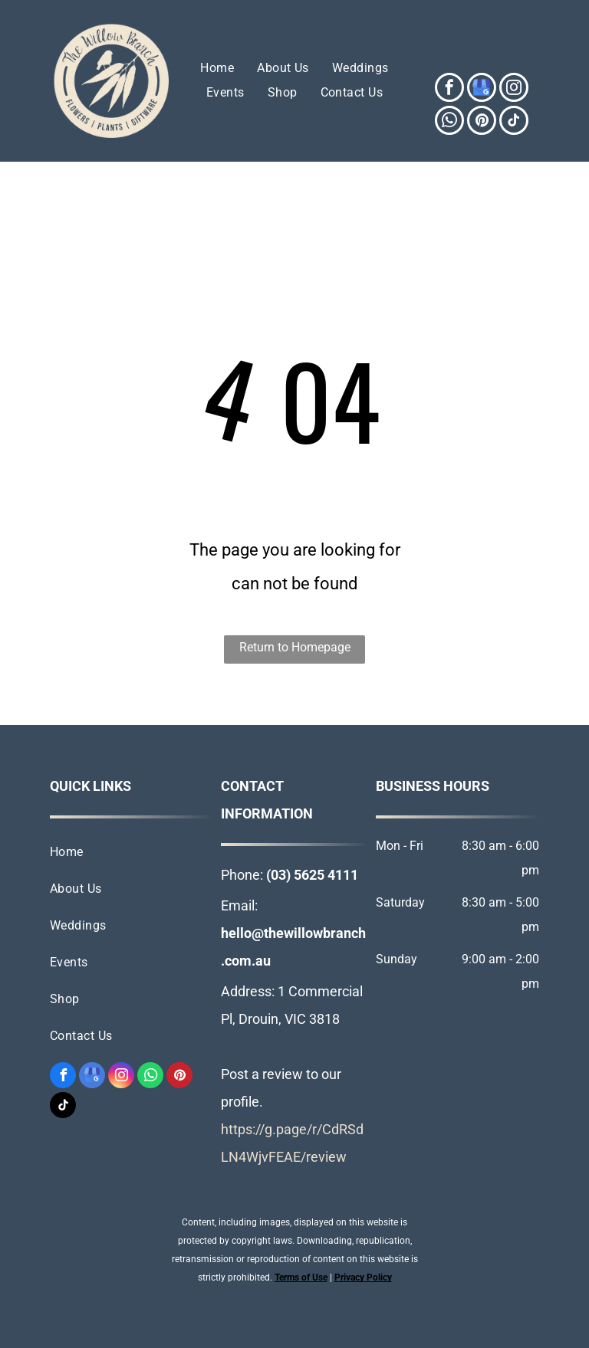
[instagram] (513, 89)
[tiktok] (513, 122)
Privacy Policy (363, 1277)
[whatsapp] (449, 122)
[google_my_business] (481, 89)
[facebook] (449, 89)
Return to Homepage (294, 647)
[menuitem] (217, 68)
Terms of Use (301, 1277)
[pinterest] (481, 122)
